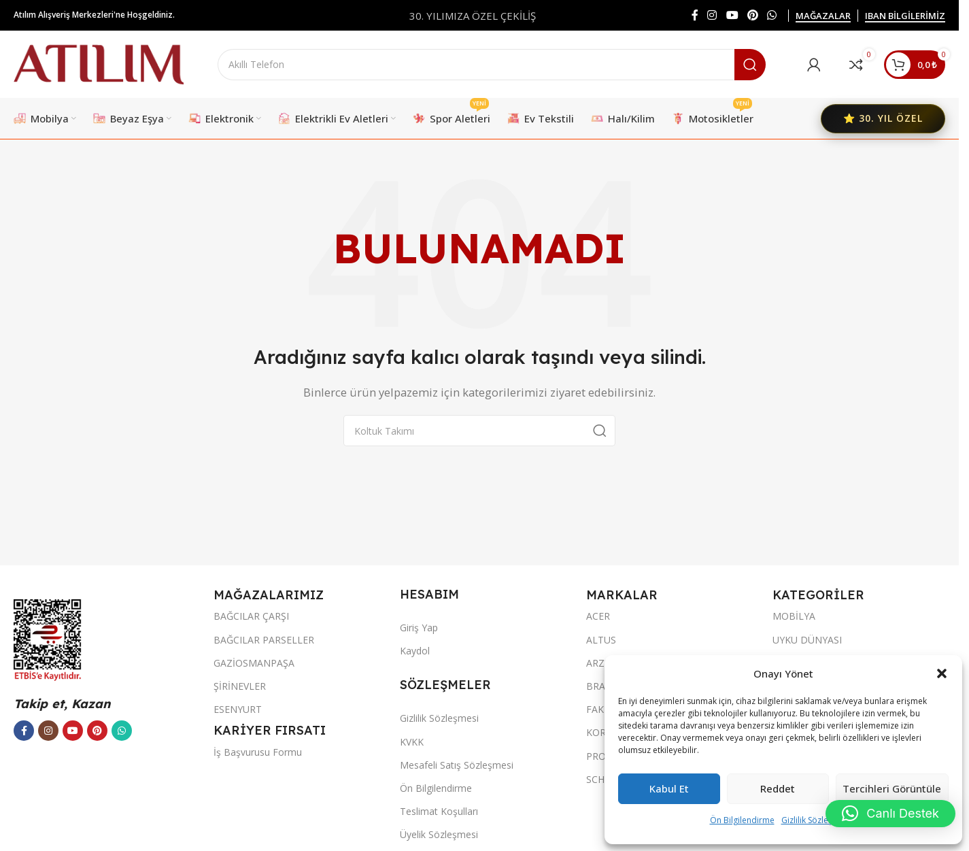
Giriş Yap (419, 628)
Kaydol (415, 651)
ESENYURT (238, 709)
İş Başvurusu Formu (258, 752)
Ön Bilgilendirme (742, 820)
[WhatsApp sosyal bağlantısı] (772, 15)
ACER (598, 616)
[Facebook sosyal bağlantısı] (695, 15)
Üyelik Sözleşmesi (439, 835)
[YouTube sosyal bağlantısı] (732, 15)
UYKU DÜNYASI (807, 639)
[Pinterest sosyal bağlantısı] (752, 15)
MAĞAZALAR (823, 16)
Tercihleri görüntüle (892, 789)
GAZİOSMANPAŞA (254, 663)
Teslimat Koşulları (439, 811)
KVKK (412, 741)
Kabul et (669, 789)
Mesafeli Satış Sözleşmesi (456, 765)
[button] (942, 673)
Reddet (777, 789)
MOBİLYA (793, 616)
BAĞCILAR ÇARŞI (251, 616)
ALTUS (601, 639)
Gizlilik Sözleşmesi (816, 820)
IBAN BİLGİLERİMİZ (905, 16)
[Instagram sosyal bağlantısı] (712, 15)
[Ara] (492, 64)
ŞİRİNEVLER (240, 686)
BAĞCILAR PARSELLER (264, 639)
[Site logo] (99, 63)
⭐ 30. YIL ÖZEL (883, 118)
